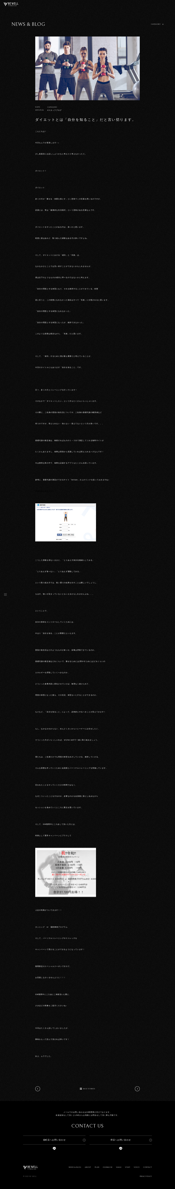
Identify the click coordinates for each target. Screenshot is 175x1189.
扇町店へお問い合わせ (54, 1140)
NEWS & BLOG (75, 1167)
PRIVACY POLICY (146, 1176)
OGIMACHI (107, 1167)
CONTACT (147, 1167)
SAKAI (119, 1167)
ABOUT (88, 1167)
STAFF (127, 1167)
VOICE (137, 1167)
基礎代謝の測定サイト (44, 491)
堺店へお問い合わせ (120, 1140)
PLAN (97, 1167)
